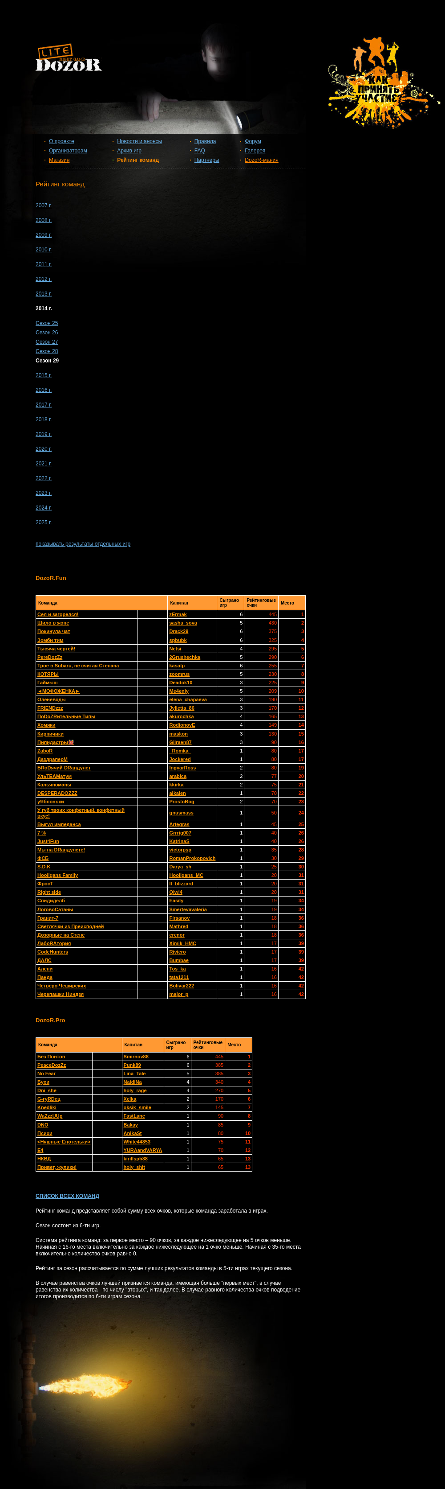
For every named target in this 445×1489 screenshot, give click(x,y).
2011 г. (44, 264)
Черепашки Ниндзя (60, 994)
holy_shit (134, 1167)
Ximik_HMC (182, 943)
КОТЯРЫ (48, 674)
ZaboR (45, 750)
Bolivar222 (181, 985)
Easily (176, 900)
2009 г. (44, 235)
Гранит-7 (47, 918)
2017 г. (44, 405)
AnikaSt (133, 1133)
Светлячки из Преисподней (70, 926)
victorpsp (180, 849)
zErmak (177, 614)
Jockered (179, 759)
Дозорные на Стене (61, 935)
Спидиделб (51, 900)
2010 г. (44, 250)
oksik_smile (137, 1107)
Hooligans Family (57, 875)
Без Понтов (51, 1056)
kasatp (177, 665)
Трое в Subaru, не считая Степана (78, 665)
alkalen (177, 793)
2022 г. (44, 478)
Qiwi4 (175, 892)
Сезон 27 (47, 342)
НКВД (44, 1158)
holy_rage (135, 1090)
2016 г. (44, 390)
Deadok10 (180, 682)
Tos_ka (177, 968)
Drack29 (178, 631)
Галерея (255, 151)
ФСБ (43, 858)
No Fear (46, 1073)
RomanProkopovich (192, 858)
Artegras (179, 824)
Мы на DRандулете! (61, 849)
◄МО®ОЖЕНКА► (58, 691)
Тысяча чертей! (56, 648)
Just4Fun (48, 841)
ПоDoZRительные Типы (66, 716)
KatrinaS (179, 841)
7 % (41, 832)
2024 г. (44, 508)
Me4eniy (178, 691)
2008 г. (44, 220)
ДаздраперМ (52, 759)
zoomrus (179, 674)
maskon (178, 733)
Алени (45, 968)
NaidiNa (133, 1082)
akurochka (181, 716)
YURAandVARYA (143, 1150)
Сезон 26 (47, 332)
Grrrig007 (180, 832)
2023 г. (44, 493)
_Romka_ (180, 750)
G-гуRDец (49, 1099)
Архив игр (129, 151)
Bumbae (178, 960)
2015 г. (44, 375)
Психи (45, 1133)
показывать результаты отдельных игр (83, 544)
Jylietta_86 (181, 708)
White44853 (137, 1141)
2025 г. (44, 522)
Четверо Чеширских (61, 985)
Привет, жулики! (57, 1167)
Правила (205, 141)
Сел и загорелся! (57, 614)
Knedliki (47, 1107)
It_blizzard (181, 883)
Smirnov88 (136, 1056)
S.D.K (43, 866)
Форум (253, 141)
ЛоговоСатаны (55, 909)
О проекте (61, 141)
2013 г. (44, 294)
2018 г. (44, 419)
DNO (42, 1124)
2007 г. (44, 205)
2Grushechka (184, 657)
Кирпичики (50, 733)
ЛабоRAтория (54, 943)
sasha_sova (183, 622)
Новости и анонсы (139, 141)
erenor (176, 935)
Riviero (177, 951)
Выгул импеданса (59, 824)
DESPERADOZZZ (57, 793)
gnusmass (181, 812)
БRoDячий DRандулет (64, 767)
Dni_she (47, 1090)
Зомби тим (50, 640)
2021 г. (44, 464)
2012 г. (44, 279)
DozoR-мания (261, 160)
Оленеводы (51, 699)
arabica (177, 776)
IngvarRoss (182, 767)
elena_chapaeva (187, 699)
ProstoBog (181, 801)
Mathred (178, 926)
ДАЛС (44, 960)
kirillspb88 (136, 1158)
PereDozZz (49, 657)
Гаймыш (47, 682)
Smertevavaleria (187, 909)
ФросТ (45, 883)
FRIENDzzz (50, 708)
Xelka (130, 1099)
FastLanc (134, 1116)
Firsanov (179, 918)
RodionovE (182, 725)
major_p (178, 994)
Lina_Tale (135, 1073)
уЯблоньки (50, 801)
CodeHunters (52, 951)
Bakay (131, 1124)
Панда (45, 977)
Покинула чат (53, 631)
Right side (49, 892)
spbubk (177, 640)
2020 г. (44, 449)
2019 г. (44, 434)
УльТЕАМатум (54, 776)
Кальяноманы (54, 784)
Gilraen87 (180, 742)
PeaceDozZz (51, 1065)
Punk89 (132, 1065)
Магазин (59, 160)
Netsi (175, 648)
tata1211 (179, 977)
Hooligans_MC (186, 875)
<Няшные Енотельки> (64, 1141)
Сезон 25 (47, 323)
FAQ (199, 151)
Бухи (43, 1082)
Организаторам (68, 151)
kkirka (176, 784)
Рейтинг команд (138, 160)
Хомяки (46, 725)
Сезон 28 (47, 351)
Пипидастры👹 (55, 742)
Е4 (40, 1150)
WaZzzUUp (49, 1116)
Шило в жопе (53, 622)
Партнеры (206, 160)
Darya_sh (180, 866)
